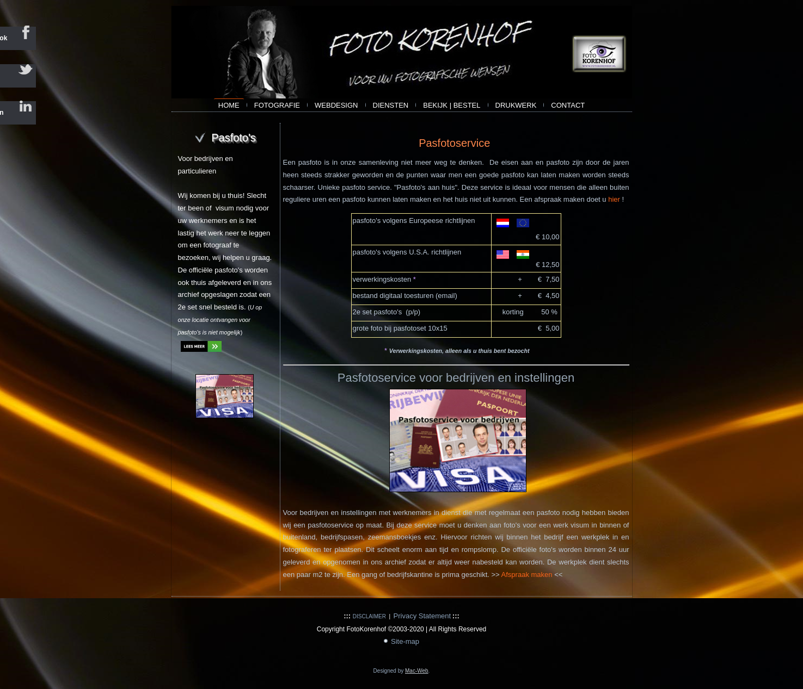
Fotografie (277, 105)
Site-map (405, 641)
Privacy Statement (422, 616)
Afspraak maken (528, 574)
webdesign (336, 105)
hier (614, 199)
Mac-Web (416, 671)
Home (229, 105)
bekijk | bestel (451, 105)
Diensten (391, 105)
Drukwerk (516, 105)
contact (568, 105)
